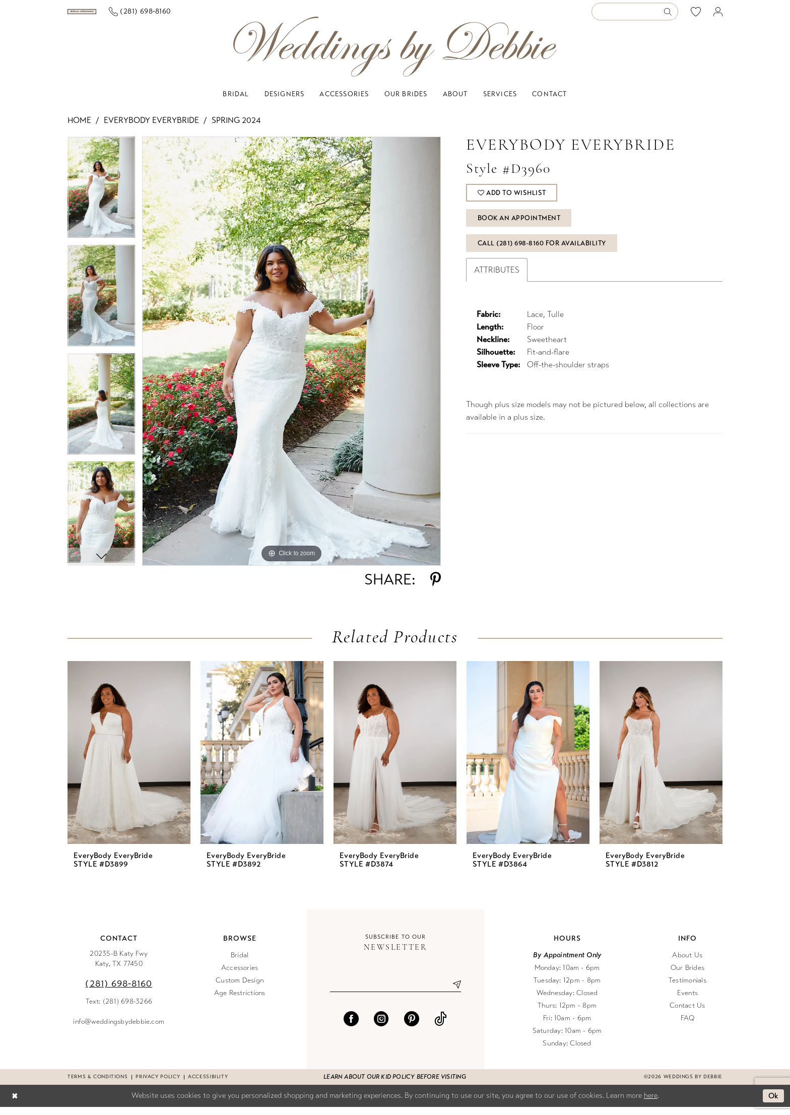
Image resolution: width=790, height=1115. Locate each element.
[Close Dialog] (14, 1104)
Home (79, 128)
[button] (718, 16)
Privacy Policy (158, 1085)
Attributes (496, 278)
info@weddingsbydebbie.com (118, 1029)
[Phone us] (210, 16)
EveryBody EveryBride (151, 128)
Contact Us (687, 1013)
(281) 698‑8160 (118, 991)
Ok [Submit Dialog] (773, 1103)
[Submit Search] (671, 16)
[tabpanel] (101, 199)
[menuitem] (117, 16)
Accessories (239, 975)
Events (687, 1001)
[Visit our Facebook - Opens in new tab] (351, 1026)
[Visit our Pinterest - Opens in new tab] (411, 1026)
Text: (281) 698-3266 (119, 1009)
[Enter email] (395, 992)
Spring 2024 (236, 128)
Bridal (239, 963)
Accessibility (208, 1085)
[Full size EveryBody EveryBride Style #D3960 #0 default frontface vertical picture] (291, 359)
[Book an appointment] (117, 16)
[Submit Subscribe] (453, 992)
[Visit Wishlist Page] (696, 16)
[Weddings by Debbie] (395, 55)
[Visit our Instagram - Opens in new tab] (381, 1026)
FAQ (688, 1026)
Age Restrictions (240, 1001)
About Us (687, 963)
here (650, 1103)
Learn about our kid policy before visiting (394, 1084)
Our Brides (687, 975)
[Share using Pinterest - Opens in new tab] (435, 587)
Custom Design (240, 988)
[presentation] (129, 760)
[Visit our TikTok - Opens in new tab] (440, 1026)
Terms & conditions (97, 1085)
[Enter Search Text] (634, 16)
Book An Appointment (519, 226)
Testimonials (687, 988)
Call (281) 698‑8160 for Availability (542, 251)
